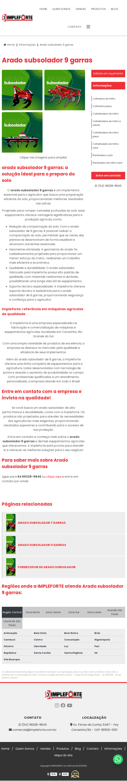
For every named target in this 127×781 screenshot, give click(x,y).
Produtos (98, 9)
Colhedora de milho (104, 99)
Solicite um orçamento (108, 73)
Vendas (81, 9)
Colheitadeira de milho (106, 115)
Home (43, 9)
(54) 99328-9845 (108, 186)
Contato (74, 27)
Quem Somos (61, 9)
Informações (102, 85)
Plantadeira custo (103, 162)
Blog (114, 9)
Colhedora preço (102, 107)
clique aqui (53, 476)
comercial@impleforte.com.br (33, 730)
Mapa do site (75, 755)
